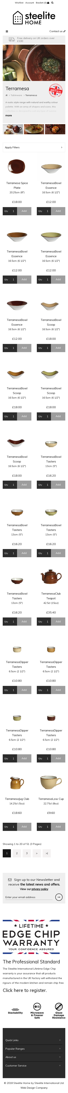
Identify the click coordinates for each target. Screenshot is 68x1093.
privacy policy (40, 889)
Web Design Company (34, 1087)
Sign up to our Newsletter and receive (34, 884)
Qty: (6, 211)
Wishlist (19, 2)
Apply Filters (33, 147)
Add (24, 211)
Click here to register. (25, 990)
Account (29, 2)
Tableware (16, 95)
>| (47, 853)
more (8, 115)
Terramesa (31, 95)
